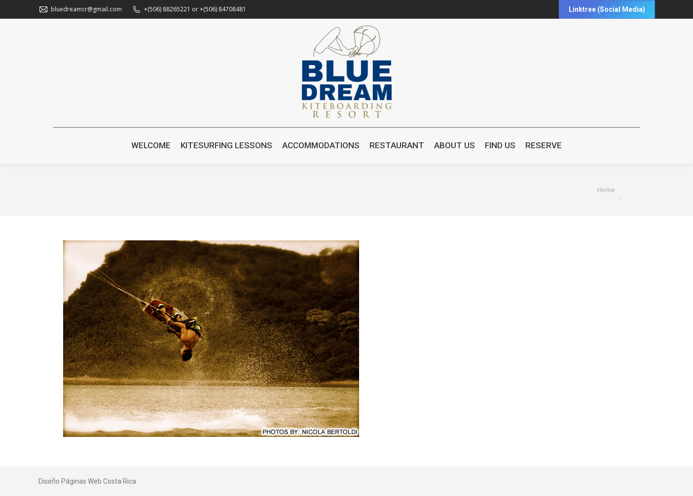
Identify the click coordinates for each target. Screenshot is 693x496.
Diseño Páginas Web (70, 481)
